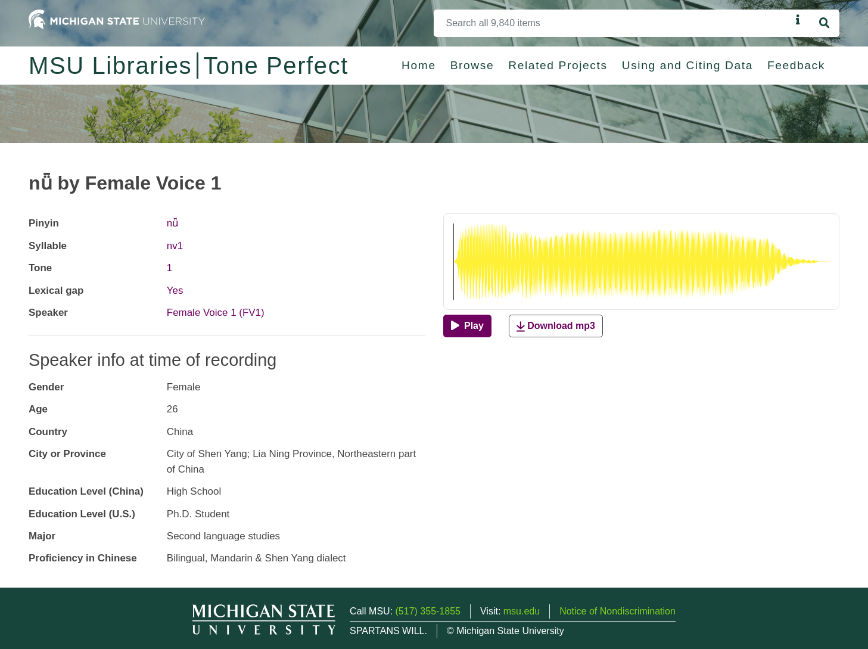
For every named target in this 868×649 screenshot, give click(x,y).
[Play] (467, 326)
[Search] (612, 23)
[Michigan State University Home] (117, 18)
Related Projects (557, 65)
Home (419, 65)
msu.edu (521, 611)
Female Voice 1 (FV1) (216, 312)
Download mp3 (556, 326)
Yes (175, 290)
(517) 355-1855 (428, 611)
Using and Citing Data (687, 65)
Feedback (796, 65)
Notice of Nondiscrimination (617, 611)
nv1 (175, 245)
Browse (472, 65)
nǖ (172, 223)
